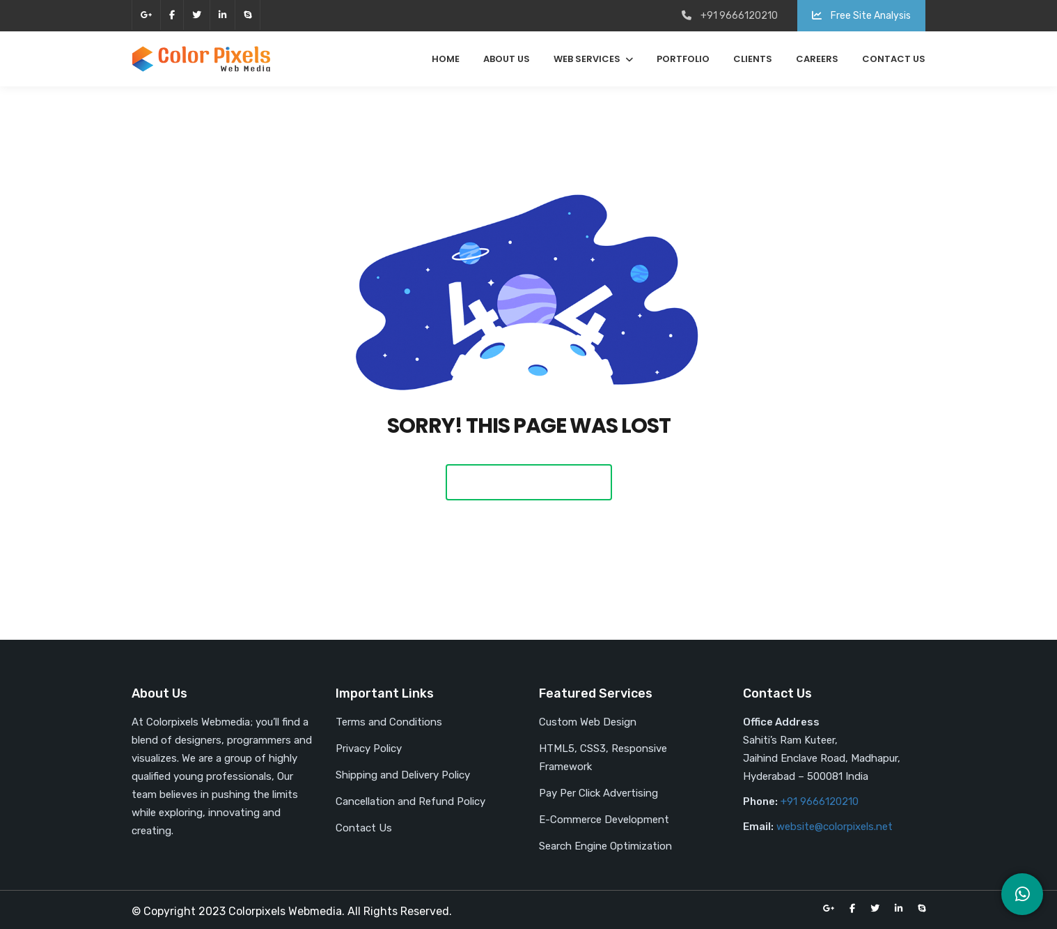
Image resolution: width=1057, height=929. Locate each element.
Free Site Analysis (861, 16)
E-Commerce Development (604, 819)
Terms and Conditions (389, 722)
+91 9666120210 (820, 801)
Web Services (587, 59)
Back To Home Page (528, 482)
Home (446, 59)
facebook (172, 15)
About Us (506, 59)
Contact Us (893, 59)
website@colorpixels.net (834, 826)
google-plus (146, 15)
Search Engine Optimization (605, 846)
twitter (196, 15)
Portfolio (683, 59)
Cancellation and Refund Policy (410, 801)
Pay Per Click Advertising (598, 793)
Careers (817, 59)
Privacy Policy (369, 748)
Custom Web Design (587, 722)
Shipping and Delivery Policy (403, 775)
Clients (752, 59)
